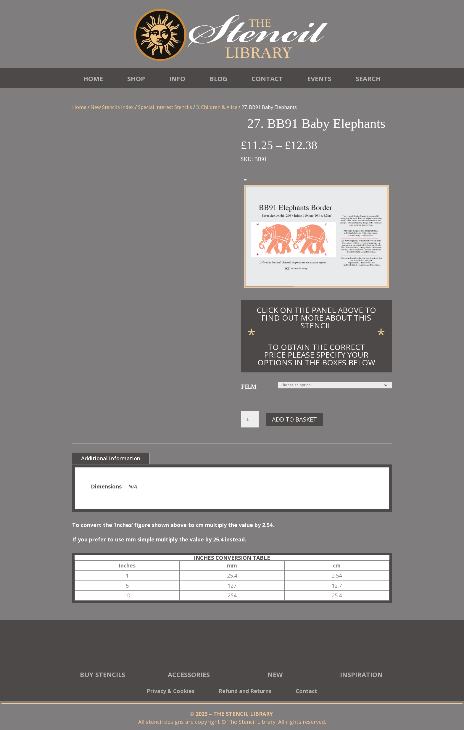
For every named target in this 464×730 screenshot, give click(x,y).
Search (368, 78)
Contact (267, 78)
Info (177, 78)
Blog (218, 78)
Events (319, 78)
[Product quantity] (250, 419)
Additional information (110, 458)
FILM (249, 386)
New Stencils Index (112, 107)
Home (93, 78)
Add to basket (294, 419)
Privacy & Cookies (170, 691)
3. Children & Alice (216, 107)
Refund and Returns (245, 691)
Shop (136, 78)
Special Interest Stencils (165, 107)
